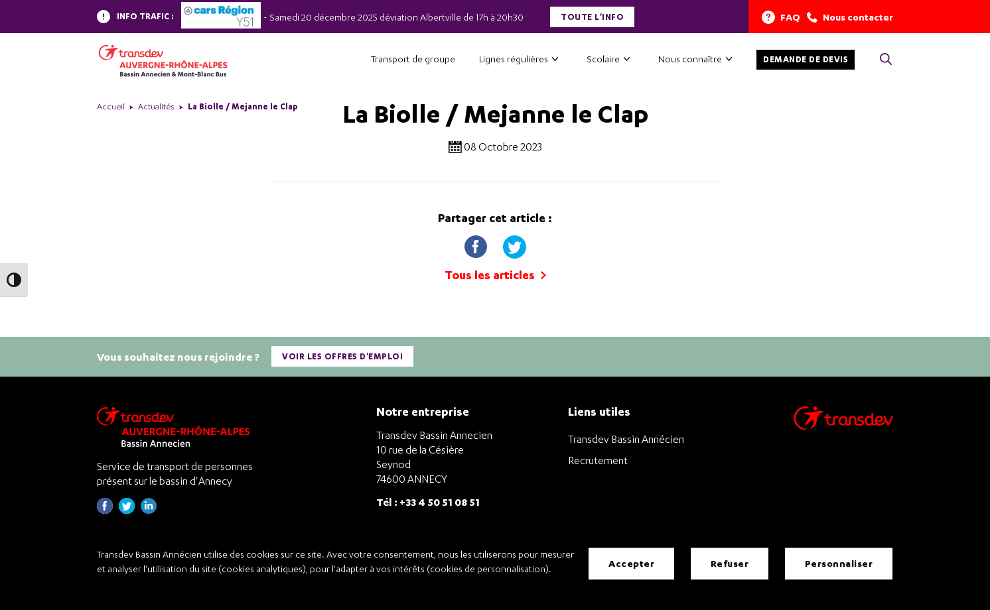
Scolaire (603, 58)
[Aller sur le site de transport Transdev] (843, 426)
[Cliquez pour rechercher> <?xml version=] (886, 60)
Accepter (631, 563)
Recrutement (598, 460)
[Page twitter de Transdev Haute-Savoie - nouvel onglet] (127, 510)
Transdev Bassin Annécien (626, 439)
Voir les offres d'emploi (342, 356)
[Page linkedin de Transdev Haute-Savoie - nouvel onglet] (149, 510)
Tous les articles (495, 275)
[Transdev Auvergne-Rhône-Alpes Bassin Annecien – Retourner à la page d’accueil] (176, 426)
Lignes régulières (513, 58)
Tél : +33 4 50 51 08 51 (428, 501)
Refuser (730, 563)
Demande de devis (805, 59)
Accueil (111, 106)
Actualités (156, 106)
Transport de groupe (413, 58)
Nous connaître (690, 58)
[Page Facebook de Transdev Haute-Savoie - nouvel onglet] (105, 510)
